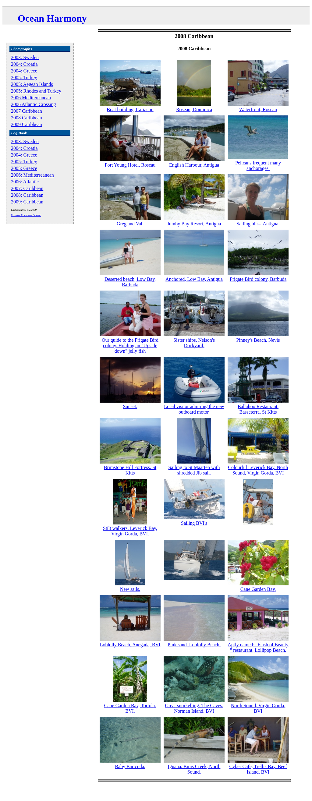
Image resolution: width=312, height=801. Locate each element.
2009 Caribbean (26, 124)
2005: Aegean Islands (32, 84)
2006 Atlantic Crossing (33, 104)
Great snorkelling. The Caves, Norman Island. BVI (194, 708)
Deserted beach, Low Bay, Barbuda (130, 282)
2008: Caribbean (27, 195)
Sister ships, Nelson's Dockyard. (194, 342)
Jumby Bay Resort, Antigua (194, 223)
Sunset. (130, 406)
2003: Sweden (25, 57)
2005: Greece (24, 168)
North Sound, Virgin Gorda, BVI (258, 708)
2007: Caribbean (27, 188)
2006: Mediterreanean (32, 175)
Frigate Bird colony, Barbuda (258, 279)
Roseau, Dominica (194, 109)
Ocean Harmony (52, 18)
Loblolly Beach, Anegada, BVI (130, 644)
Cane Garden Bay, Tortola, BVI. (130, 708)
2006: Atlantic (25, 181)
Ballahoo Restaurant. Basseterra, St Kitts (258, 409)
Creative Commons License (26, 215)
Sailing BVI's (194, 523)
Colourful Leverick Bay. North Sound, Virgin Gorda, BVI (258, 470)
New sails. (130, 589)
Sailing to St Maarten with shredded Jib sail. (194, 470)
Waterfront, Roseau (258, 109)
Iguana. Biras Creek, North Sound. (194, 769)
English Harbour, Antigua (194, 165)
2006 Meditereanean (31, 97)
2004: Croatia (24, 64)
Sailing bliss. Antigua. (257, 223)
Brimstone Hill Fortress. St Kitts (130, 470)
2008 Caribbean (26, 117)
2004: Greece (24, 70)
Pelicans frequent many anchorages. (258, 165)
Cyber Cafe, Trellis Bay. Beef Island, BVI (258, 769)
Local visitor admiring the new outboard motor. (194, 409)
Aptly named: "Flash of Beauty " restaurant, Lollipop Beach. (258, 647)
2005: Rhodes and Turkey (36, 91)
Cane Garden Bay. (258, 589)
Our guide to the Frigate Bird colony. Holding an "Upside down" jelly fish (130, 345)
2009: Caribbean (27, 201)
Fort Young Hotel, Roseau (130, 165)
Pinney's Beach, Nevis (258, 340)
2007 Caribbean (26, 111)
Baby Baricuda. (130, 766)
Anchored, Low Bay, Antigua (194, 279)
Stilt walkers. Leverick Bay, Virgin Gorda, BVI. (130, 531)
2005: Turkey (24, 77)
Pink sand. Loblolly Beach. (194, 644)
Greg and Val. (130, 223)
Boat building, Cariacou (130, 109)
